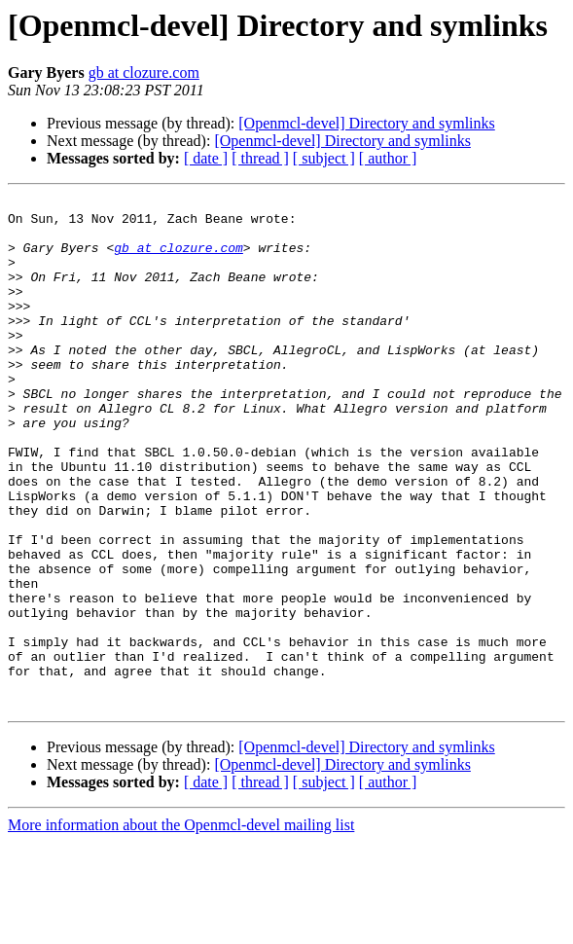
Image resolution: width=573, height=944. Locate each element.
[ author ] (388, 158)
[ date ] (206, 158)
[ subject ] (324, 158)
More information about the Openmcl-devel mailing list (181, 927)
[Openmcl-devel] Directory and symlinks (366, 123)
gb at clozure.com (144, 72)
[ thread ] (260, 158)
